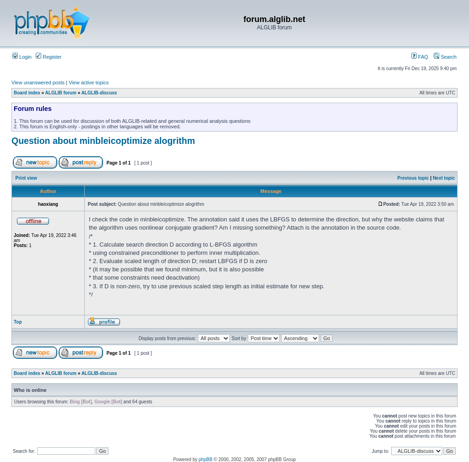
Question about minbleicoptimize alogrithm (103, 141)
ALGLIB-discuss (99, 92)
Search (445, 57)
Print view (26, 178)
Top (18, 321)
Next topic (444, 178)
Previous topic (413, 178)
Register (48, 57)
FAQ (419, 57)
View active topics (89, 82)
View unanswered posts (38, 82)
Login (22, 57)
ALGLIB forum (60, 92)
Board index (27, 92)
